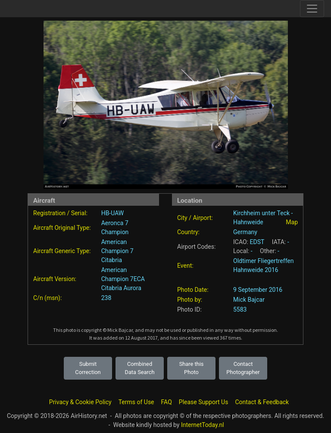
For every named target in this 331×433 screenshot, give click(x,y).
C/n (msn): (47, 297)
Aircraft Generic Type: (62, 250)
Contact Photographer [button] (242, 368)
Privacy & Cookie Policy (80, 402)
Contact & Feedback (262, 402)
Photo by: (189, 299)
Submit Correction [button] (87, 368)
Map (292, 222)
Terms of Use (136, 402)
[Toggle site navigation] (312, 8)
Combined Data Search (140, 368)
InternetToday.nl (202, 424)
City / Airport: (195, 217)
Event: (185, 265)
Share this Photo (191, 368)
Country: (188, 232)
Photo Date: (193, 289)
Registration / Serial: (60, 213)
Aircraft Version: (54, 278)
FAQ (166, 402)
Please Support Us (203, 402)
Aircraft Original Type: (62, 227)
